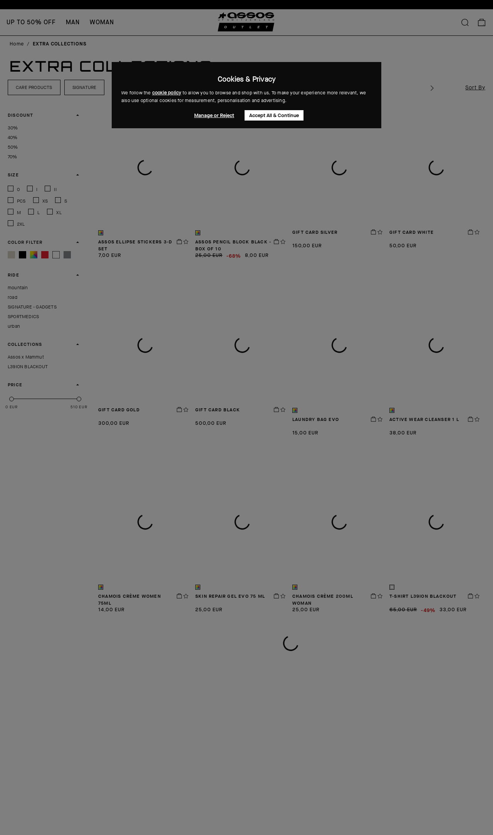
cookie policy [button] (166, 93)
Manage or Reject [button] (214, 115)
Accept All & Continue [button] (274, 115)
